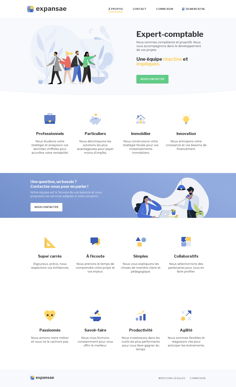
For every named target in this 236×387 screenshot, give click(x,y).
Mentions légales (172, 378)
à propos (115, 8)
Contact (140, 8)
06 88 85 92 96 (193, 8)
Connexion (164, 8)
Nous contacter (152, 79)
